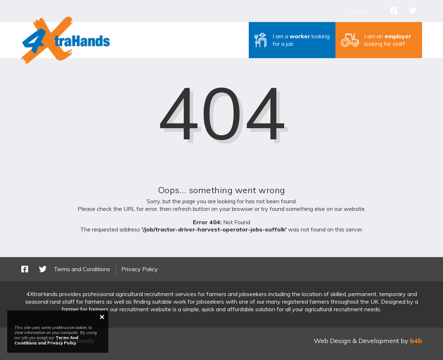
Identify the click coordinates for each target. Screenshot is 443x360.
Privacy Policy (139, 269)
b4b (416, 341)
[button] (292, 40)
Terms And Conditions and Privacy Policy (46, 340)
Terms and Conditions (82, 269)
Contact (357, 10)
